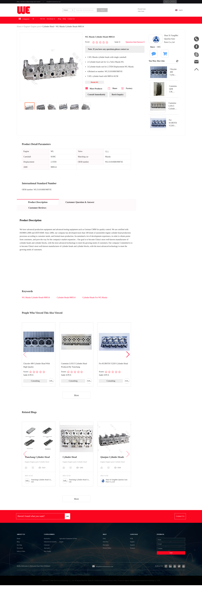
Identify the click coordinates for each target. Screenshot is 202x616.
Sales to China (23, 574)
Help (91, 30)
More (76, 406)
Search (119, 16)
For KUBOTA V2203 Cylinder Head (113, 374)
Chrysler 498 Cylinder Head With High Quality (36, 375)
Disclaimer (109, 563)
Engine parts (36, 37)
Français (126, 568)
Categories (43, 546)
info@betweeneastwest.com (74, 3)
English (177, 16)
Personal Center (149, 14)
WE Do (57, 30)
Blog (84, 30)
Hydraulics (40, 553)
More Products (93, 99)
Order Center (148, 18)
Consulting (35, 391)
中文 (125, 553)
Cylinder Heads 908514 (66, 308)
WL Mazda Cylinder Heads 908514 (36, 308)
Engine (26, 37)
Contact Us (103, 30)
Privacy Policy (110, 568)
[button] (128, 365)
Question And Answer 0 (135, 52)
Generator (39, 564)
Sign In (147, 3)
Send (162, 576)
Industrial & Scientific (45, 558)
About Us (23, 546)
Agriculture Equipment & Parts (74, 553)
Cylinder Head (48, 37)
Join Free (157, 3)
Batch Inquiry (117, 106)
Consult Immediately (96, 106)
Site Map (21, 564)
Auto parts (40, 569)
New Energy (41, 574)
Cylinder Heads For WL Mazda (94, 308)
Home (19, 37)
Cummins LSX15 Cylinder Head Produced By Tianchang (74, 375)
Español (126, 563)
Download (70, 30)
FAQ (106, 553)
